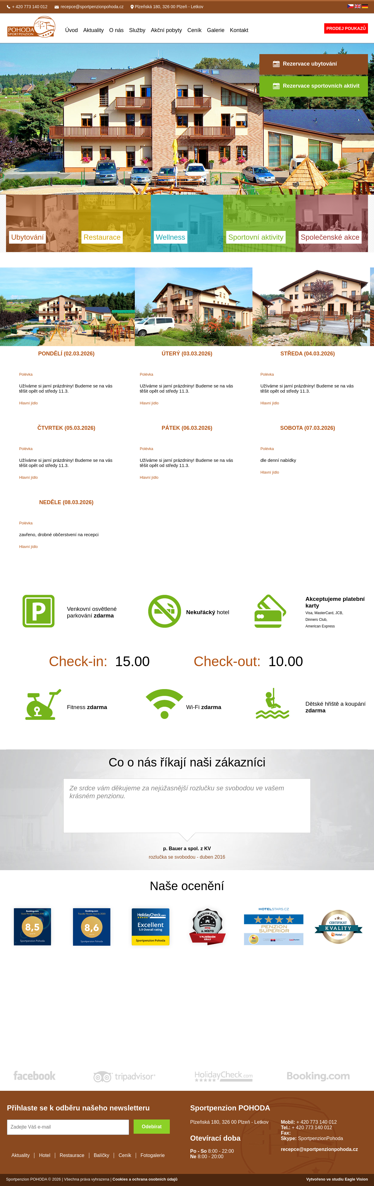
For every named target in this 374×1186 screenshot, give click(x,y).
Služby (137, 30)
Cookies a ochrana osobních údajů (145, 1179)
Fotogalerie (153, 1155)
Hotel (44, 1155)
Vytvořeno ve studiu (325, 1179)
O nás (116, 30)
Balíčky (101, 1155)
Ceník (194, 30)
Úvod (71, 30)
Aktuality (93, 30)
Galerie (215, 30)
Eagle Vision (356, 1179)
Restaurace (72, 1155)
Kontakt (239, 30)
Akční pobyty (166, 30)
